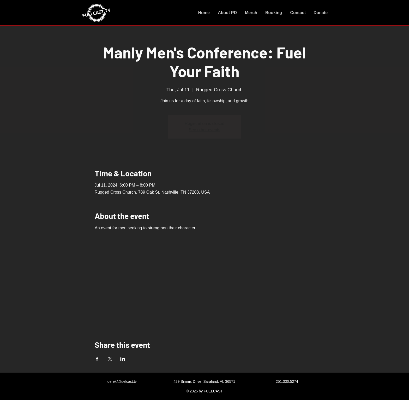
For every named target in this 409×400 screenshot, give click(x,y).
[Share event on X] (109, 359)
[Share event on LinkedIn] (122, 359)
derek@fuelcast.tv (122, 381)
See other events (204, 130)
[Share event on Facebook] (97, 359)
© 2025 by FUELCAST (204, 391)
